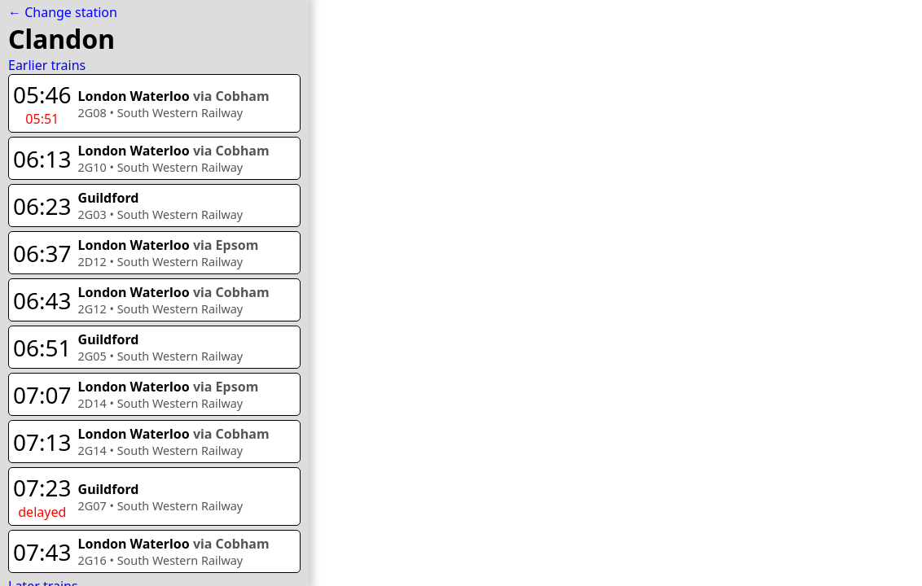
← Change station (62, 12)
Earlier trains (47, 65)
